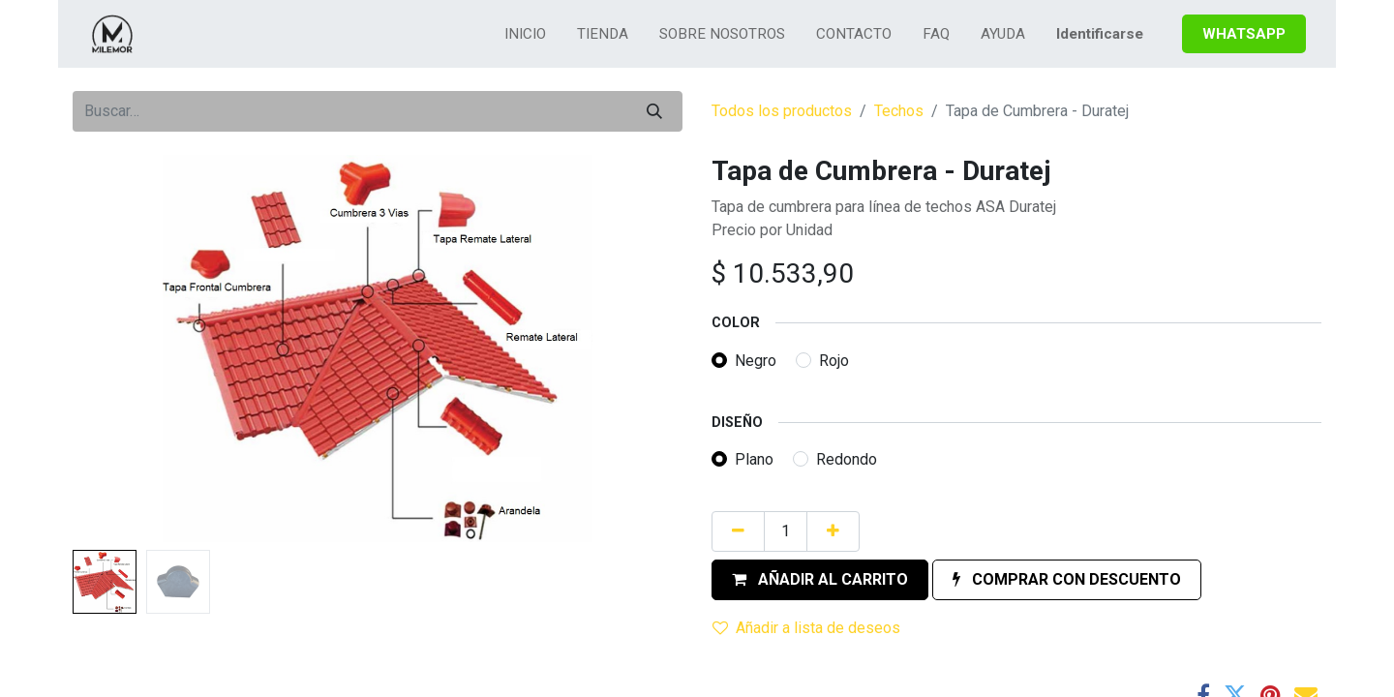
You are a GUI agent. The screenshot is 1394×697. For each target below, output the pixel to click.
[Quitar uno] (738, 531)
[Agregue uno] (833, 531)
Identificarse (1099, 34)
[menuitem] (525, 34)
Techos (899, 111)
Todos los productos (782, 111)
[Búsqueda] (654, 111)
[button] (820, 580)
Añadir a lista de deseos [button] (806, 628)
